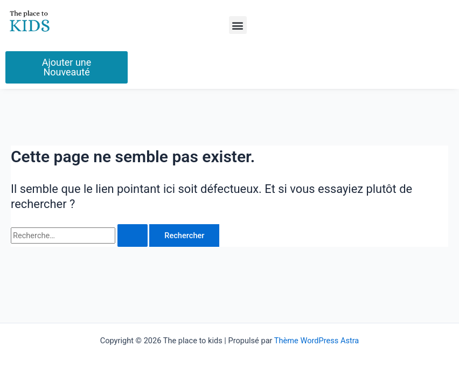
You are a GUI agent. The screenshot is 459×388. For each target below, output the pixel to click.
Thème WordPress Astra (316, 340)
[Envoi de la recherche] (132, 235)
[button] (238, 25)
